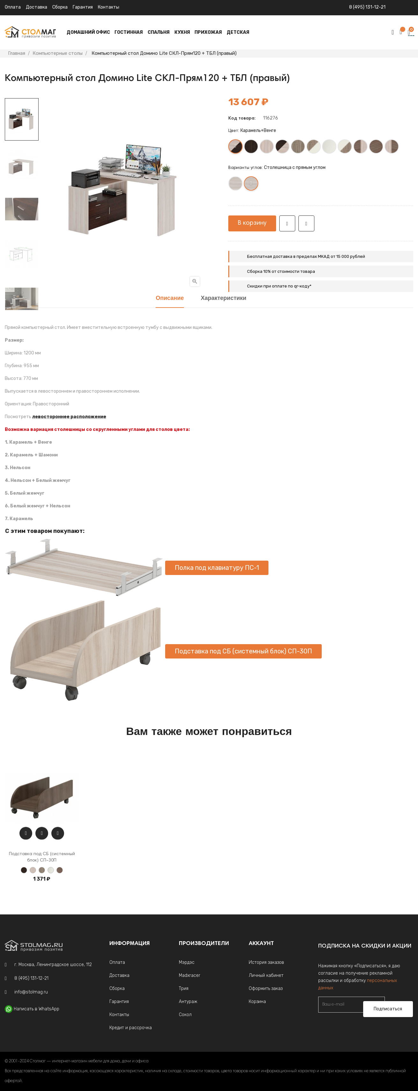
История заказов (266, 962)
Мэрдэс (186, 962)
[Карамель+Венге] (235, 147)
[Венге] (251, 147)
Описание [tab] (170, 298)
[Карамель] (267, 147)
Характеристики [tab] (223, 298)
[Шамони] (376, 147)
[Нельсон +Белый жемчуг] (313, 147)
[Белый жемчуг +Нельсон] (345, 147)
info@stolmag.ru (31, 992)
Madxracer (189, 975)
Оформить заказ (265, 988)
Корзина (257, 1001)
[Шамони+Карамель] (360, 147)
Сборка (60, 7)
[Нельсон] (298, 147)
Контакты (108, 7)
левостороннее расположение (69, 416)
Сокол (185, 1014)
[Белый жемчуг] (329, 147)
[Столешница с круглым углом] (235, 184)
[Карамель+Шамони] (392, 147)
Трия (183, 988)
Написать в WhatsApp (36, 1009)
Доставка (36, 7)
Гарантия (83, 7)
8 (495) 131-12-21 (367, 7)
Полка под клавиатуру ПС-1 (217, 567)
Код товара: (241, 118)
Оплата (13, 7)
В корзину (252, 223)
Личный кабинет (266, 975)
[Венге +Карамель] (282, 147)
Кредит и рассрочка (130, 1027)
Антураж (188, 1001)
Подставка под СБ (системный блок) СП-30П (243, 651)
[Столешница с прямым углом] (251, 184)
